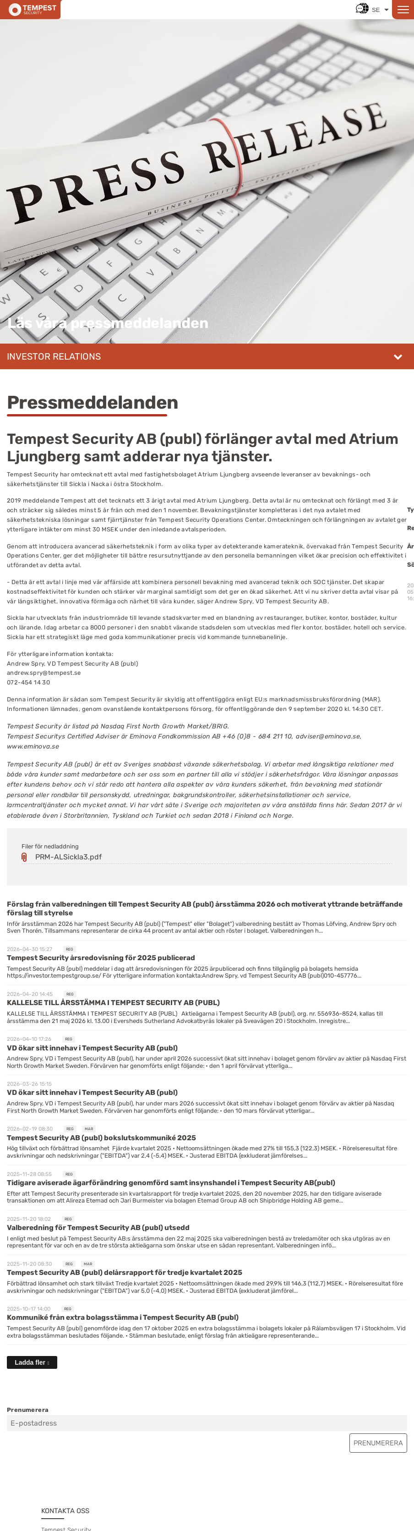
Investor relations (54, 356)
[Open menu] (403, 9)
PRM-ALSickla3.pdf (68, 857)
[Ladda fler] (32, 1362)
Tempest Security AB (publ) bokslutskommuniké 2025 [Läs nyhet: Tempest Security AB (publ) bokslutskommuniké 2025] (101, 1137)
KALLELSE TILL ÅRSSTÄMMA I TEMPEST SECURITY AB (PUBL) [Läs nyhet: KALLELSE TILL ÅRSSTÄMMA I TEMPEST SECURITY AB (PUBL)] (113, 1002)
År (410, 546)
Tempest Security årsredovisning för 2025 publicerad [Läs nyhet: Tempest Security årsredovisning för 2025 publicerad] (101, 957)
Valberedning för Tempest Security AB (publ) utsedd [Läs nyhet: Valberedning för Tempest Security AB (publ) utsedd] (98, 1227)
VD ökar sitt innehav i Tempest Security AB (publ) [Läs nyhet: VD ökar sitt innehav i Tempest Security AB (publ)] (92, 1048)
